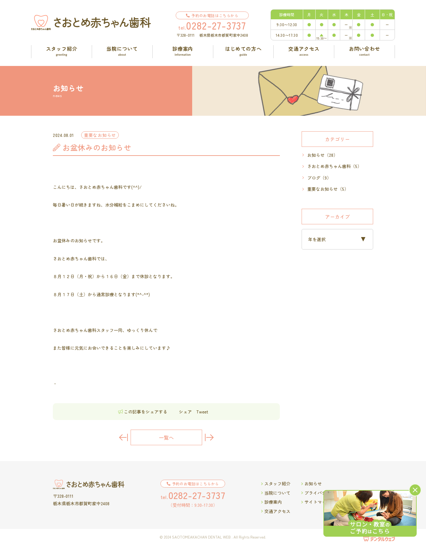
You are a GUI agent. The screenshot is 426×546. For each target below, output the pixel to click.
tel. (212, 25)
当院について (275, 493)
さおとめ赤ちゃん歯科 (334, 166)
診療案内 (271, 502)
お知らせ (322, 155)
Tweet (202, 411)
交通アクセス (275, 511)
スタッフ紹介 (275, 483)
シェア (185, 411)
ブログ (319, 178)
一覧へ (166, 437)
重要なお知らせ (328, 189)
